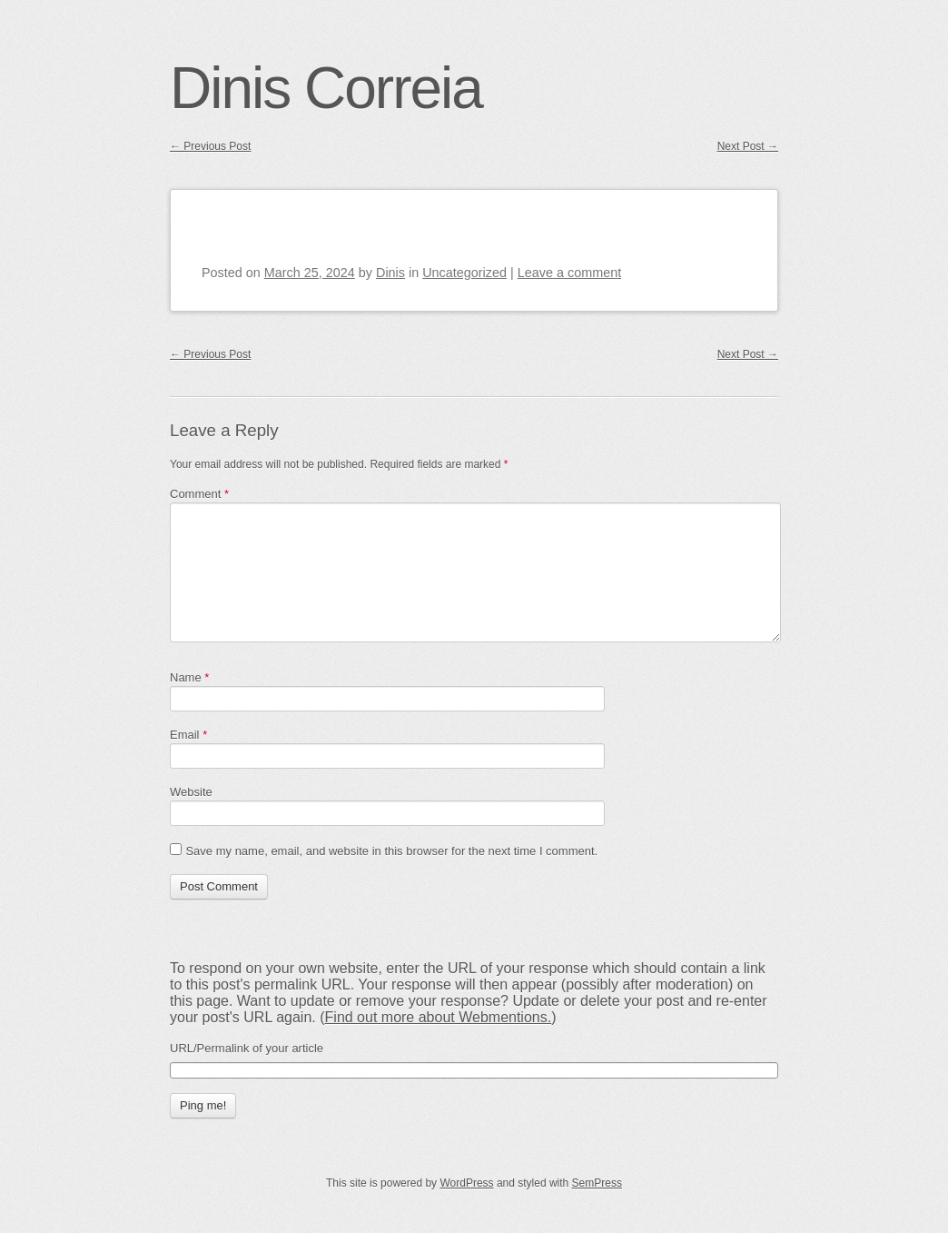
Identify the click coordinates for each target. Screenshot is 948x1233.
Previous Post (210, 146)
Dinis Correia (326, 88)
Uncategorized (464, 272)
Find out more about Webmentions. (438, 1017)
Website (191, 792)
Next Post (747, 146)
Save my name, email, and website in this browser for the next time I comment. (391, 851)
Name (189, 677)
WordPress (466, 1183)
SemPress (597, 1183)
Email (188, 734)
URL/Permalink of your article (246, 1048)
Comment (199, 494)
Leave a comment (569, 272)
